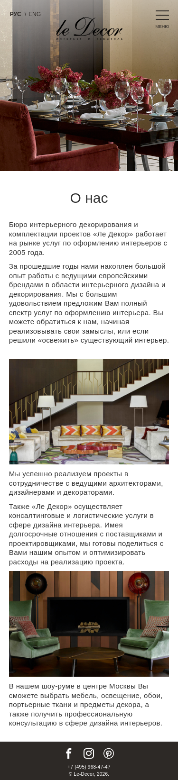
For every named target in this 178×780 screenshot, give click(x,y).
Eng (34, 14)
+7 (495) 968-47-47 (88, 767)
